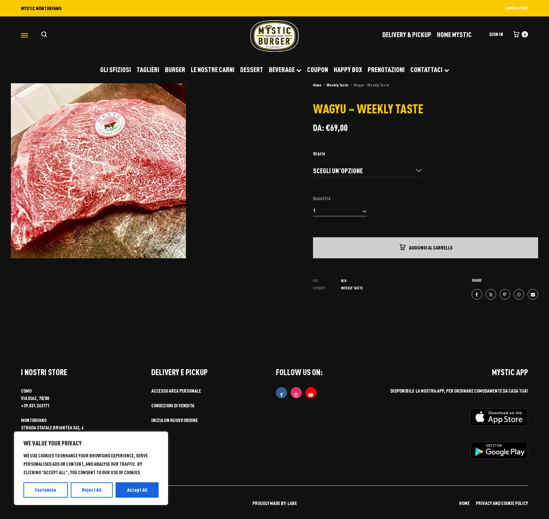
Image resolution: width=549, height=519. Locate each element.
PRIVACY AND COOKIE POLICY (502, 503)
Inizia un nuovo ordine (174, 420)
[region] (91, 468)
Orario (319, 153)
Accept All (137, 490)
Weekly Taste (337, 85)
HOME (464, 503)
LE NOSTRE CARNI (213, 69)
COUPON (317, 69)
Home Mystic (454, 34)
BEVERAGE (285, 69)
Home (317, 85)
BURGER (175, 69)
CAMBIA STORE (516, 8)
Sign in (496, 34)
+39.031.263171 (35, 405)
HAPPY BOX (348, 69)
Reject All (92, 490)
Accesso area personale (176, 391)
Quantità (322, 198)
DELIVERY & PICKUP (406, 34)
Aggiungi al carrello (425, 247)
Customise (45, 490)
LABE (292, 503)
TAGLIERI (148, 69)
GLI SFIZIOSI (115, 69)
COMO (26, 391)
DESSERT (251, 69)
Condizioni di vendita (172, 405)
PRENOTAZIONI (386, 69)
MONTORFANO (34, 420)
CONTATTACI (429, 69)
